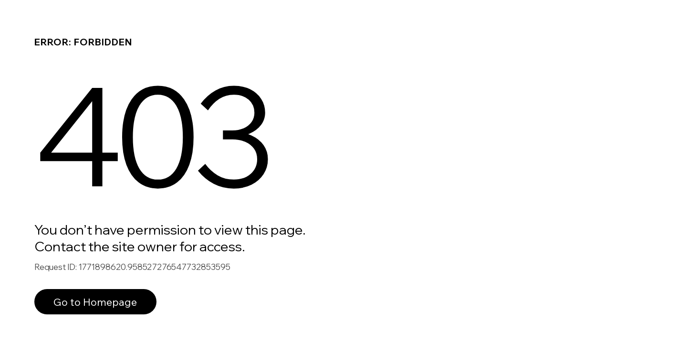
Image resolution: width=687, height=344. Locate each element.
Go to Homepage (95, 301)
